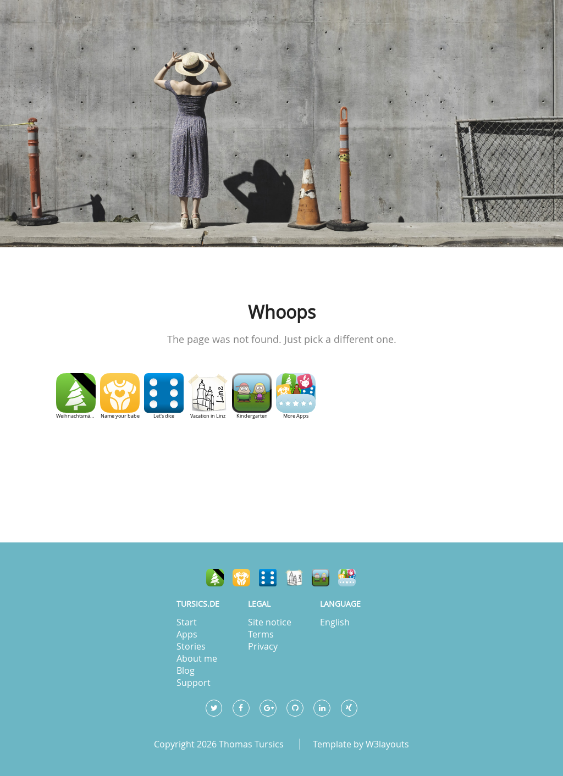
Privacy (263, 646)
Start (186, 622)
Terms (261, 634)
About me (196, 658)
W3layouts (387, 744)
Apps (186, 634)
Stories (191, 646)
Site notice (269, 622)
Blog (185, 670)
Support (193, 683)
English (335, 622)
